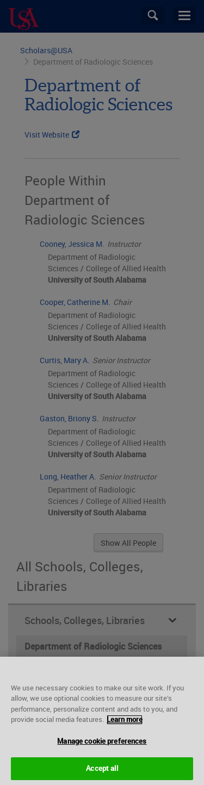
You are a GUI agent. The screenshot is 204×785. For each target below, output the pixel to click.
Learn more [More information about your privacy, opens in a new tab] (125, 731)
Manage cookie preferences (101, 753)
